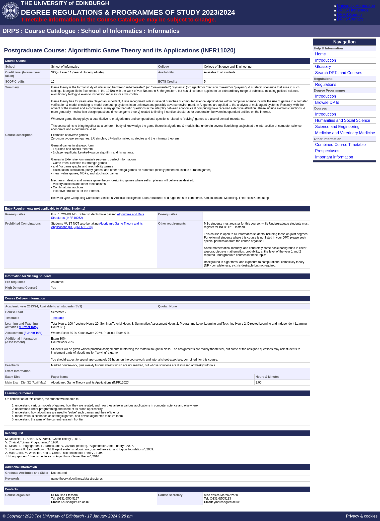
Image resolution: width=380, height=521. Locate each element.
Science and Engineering (337, 127)
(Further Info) (28, 327)
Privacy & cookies (362, 516)
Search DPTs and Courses (338, 73)
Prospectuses (327, 151)
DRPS (10, 30)
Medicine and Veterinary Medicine (345, 133)
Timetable (57, 318)
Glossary (323, 66)
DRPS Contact (350, 19)
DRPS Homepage (353, 10)
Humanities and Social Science (342, 120)
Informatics (163, 30)
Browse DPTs (327, 102)
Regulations (325, 84)
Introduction (325, 60)
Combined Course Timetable (340, 144)
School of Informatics (111, 30)
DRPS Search (349, 14)
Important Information (334, 157)
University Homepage (356, 5)
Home (320, 54)
